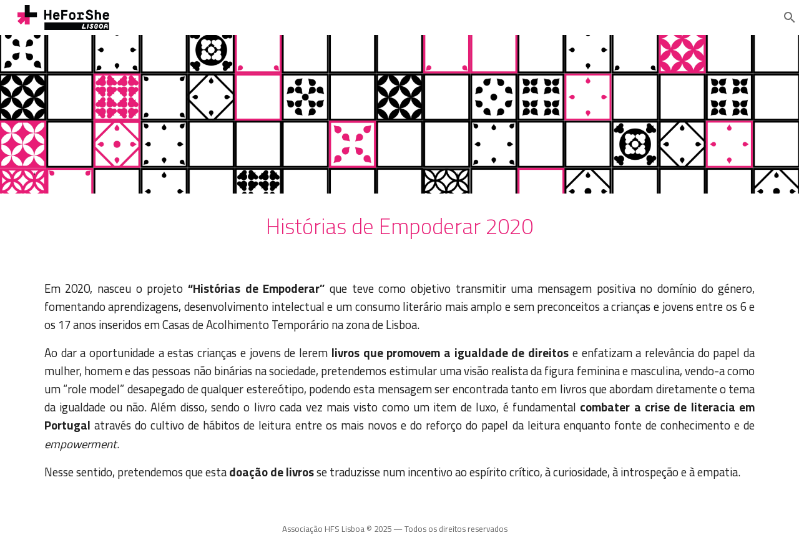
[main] (399, 227)
